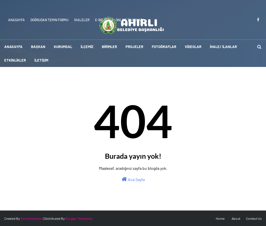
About (236, 218)
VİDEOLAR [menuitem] (193, 46)
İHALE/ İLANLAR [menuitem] (223, 46)
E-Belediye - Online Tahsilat (118, 20)
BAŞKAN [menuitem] (38, 46)
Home (220, 218)
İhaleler (81, 20)
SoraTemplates (32, 218)
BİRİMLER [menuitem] (109, 46)
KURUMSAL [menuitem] (63, 46)
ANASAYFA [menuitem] (13, 46)
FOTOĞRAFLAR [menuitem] (164, 46)
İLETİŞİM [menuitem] (41, 60)
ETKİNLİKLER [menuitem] (15, 60)
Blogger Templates (79, 218)
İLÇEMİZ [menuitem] (87, 46)
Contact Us (254, 218)
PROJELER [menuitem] (134, 46)
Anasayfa (16, 20)
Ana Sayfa (133, 179)
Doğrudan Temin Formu (49, 20)
